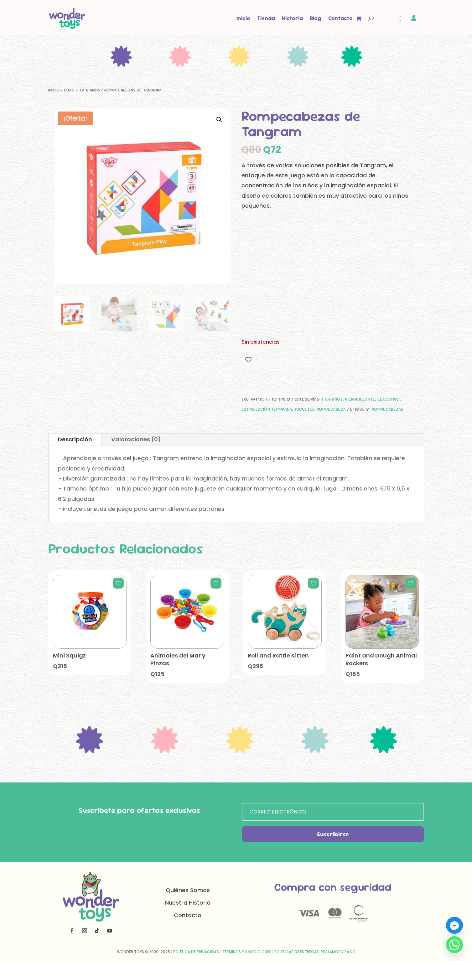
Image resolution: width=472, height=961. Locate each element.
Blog (315, 18)
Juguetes (304, 409)
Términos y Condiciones (246, 951)
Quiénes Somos (188, 890)
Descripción (75, 439)
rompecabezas (387, 409)
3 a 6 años (89, 90)
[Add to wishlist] (248, 360)
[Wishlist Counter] (400, 18)
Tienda (266, 18)
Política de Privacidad (196, 951)
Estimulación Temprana (266, 409)
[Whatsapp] (454, 944)
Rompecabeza (331, 409)
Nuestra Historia (187, 902)
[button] (219, 119)
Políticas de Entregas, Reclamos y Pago (314, 951)
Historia (292, 18)
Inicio (243, 18)
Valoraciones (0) (136, 439)
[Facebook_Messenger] (454, 925)
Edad (69, 90)
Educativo (388, 399)
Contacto (340, 18)
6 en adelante (360, 399)
